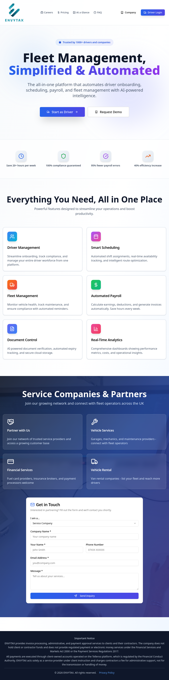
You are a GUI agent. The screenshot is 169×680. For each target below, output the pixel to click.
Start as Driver (62, 112)
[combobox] (84, 523)
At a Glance (81, 12)
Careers (47, 12)
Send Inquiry (84, 595)
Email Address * (39, 557)
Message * (36, 571)
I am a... (35, 518)
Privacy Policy (106, 672)
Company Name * (40, 531)
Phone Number (95, 544)
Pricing (63, 12)
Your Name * (37, 544)
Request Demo (108, 112)
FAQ (98, 12)
